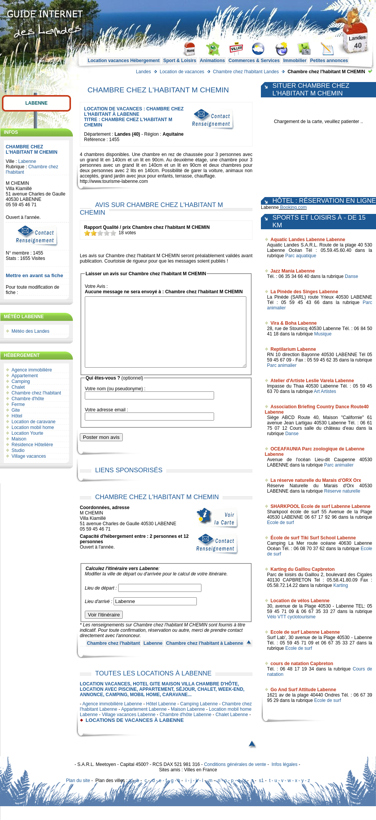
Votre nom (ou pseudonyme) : (115, 402)
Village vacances (29, 456)
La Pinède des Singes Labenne (304, 291)
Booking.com (293, 207)
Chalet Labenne (232, 728)
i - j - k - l (194, 794)
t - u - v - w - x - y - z (289, 794)
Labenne (36, 103)
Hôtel (17, 416)
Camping (21, 381)
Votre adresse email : (106, 423)
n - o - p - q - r (232, 794)
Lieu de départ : (101, 602)
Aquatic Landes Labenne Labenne (307, 239)
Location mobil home (33, 427)
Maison (19, 439)
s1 (261, 794)
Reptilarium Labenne (293, 349)
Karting (340, 585)
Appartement (25, 375)
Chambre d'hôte (28, 398)
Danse (351, 276)
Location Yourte (27, 433)
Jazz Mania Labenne (292, 271)
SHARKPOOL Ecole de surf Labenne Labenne (320, 506)
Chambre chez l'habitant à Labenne (204, 657)
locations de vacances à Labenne (135, 734)
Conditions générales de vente (235, 778)
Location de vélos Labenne (300, 600)
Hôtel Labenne (161, 717)
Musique (322, 334)
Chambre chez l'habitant (36, 393)
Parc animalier (282, 365)
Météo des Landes (30, 331)
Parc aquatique (300, 255)
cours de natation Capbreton (301, 663)
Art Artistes (325, 391)
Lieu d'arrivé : (98, 615)
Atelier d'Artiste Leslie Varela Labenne (312, 380)
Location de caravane (34, 421)
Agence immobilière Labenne (112, 717)
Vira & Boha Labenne (293, 323)
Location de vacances (182, 71)
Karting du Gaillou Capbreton (302, 569)
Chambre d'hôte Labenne (185, 728)
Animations (212, 60)
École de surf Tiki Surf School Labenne (313, 538)
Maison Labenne (188, 723)
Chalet (18, 387)
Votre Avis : (96, 286)
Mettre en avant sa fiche (34, 275)
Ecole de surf (280, 522)
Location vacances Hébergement (124, 60)
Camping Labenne (199, 717)
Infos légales (284, 778)
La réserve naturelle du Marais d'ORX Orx (315, 480)
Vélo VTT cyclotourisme (291, 617)
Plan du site (78, 794)
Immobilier (295, 60)
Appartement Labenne (144, 723)
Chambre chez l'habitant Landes (246, 71)
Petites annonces (329, 60)
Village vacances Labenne (128, 728)
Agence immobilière (32, 370)
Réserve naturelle (342, 491)
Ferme (18, 404)
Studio (18, 450)
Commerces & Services (254, 60)
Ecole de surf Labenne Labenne (305, 632)
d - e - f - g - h (166, 794)
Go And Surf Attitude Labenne (303, 689)
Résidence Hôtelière (32, 444)
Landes (143, 71)
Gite (16, 410)
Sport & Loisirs (179, 60)
